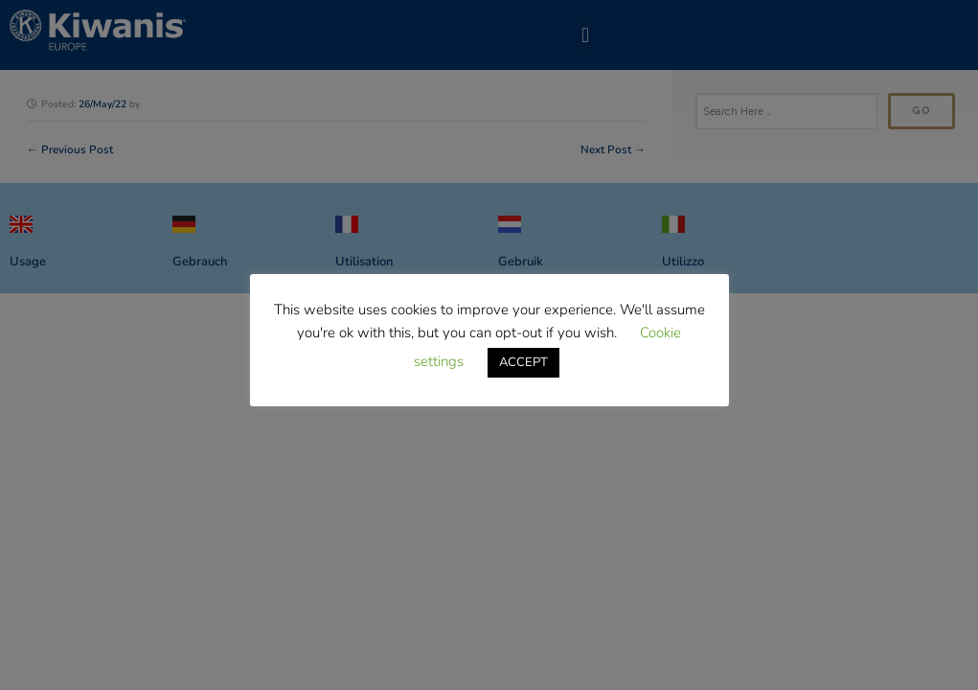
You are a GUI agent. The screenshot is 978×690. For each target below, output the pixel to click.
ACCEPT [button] (523, 362)
